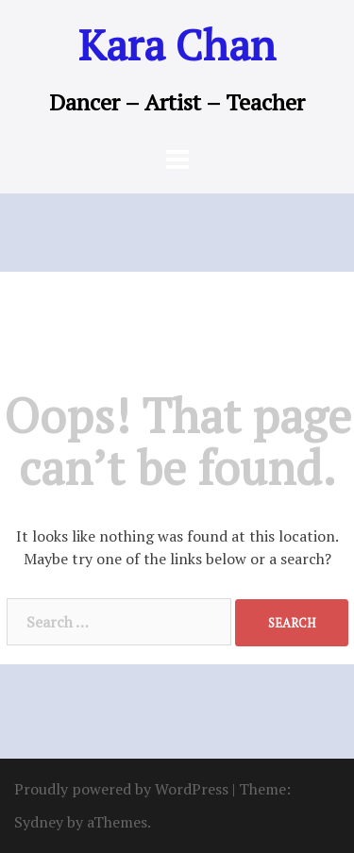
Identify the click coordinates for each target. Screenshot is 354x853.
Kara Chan (177, 44)
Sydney (38, 821)
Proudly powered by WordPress (121, 788)
